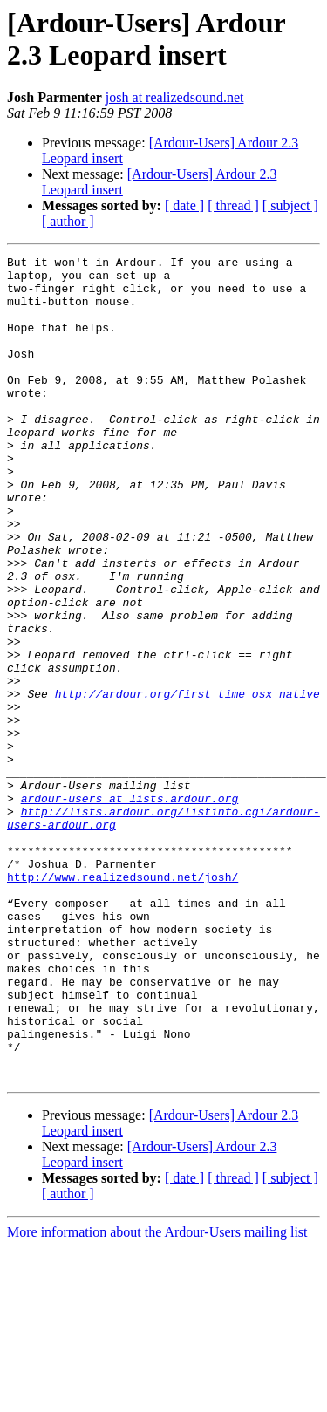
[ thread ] (233, 205)
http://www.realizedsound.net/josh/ (122, 1002)
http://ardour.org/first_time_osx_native (187, 782)
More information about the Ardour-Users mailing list (157, 1396)
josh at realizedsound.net (175, 97)
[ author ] (68, 221)
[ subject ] (290, 205)
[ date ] (184, 205)
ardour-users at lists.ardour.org (130, 908)
